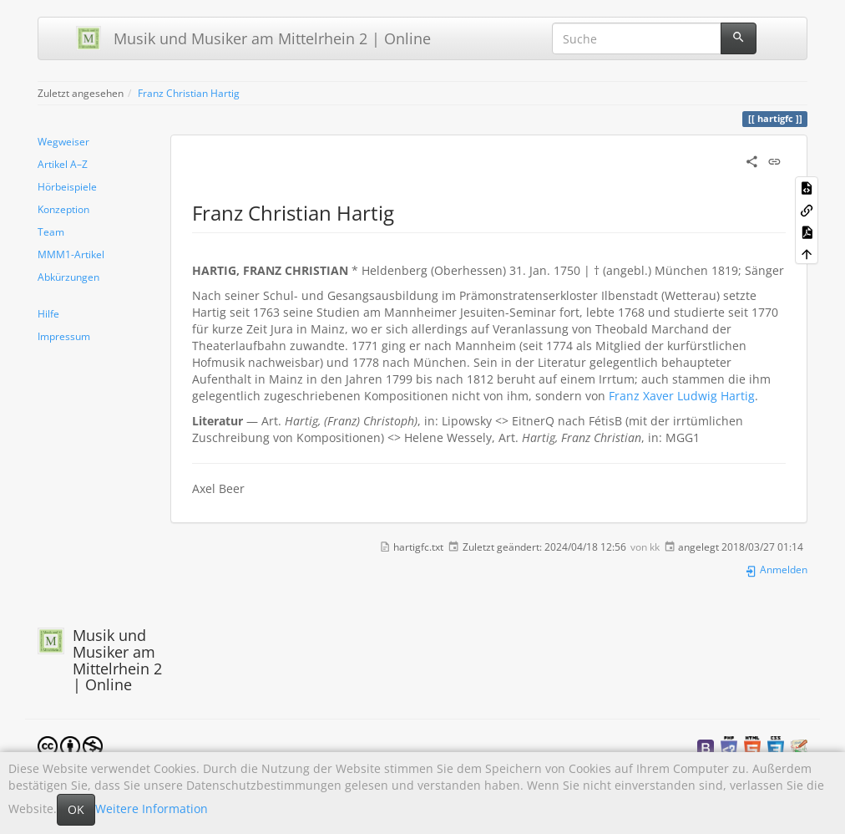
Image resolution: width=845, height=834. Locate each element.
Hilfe (48, 313)
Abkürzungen (68, 276)
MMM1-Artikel (71, 254)
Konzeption (63, 209)
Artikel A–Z (63, 163)
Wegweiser (63, 141)
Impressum (64, 336)
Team (51, 231)
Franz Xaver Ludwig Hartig (682, 396)
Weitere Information (151, 808)
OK (76, 809)
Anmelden (776, 569)
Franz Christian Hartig (189, 92)
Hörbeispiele (67, 186)
